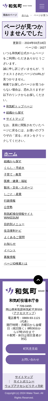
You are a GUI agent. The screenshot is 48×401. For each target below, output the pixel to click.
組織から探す (15, 112)
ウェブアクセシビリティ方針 (24, 386)
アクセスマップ (24, 313)
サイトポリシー (24, 381)
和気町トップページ (19, 106)
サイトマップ (15, 118)
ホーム (25, 15)
